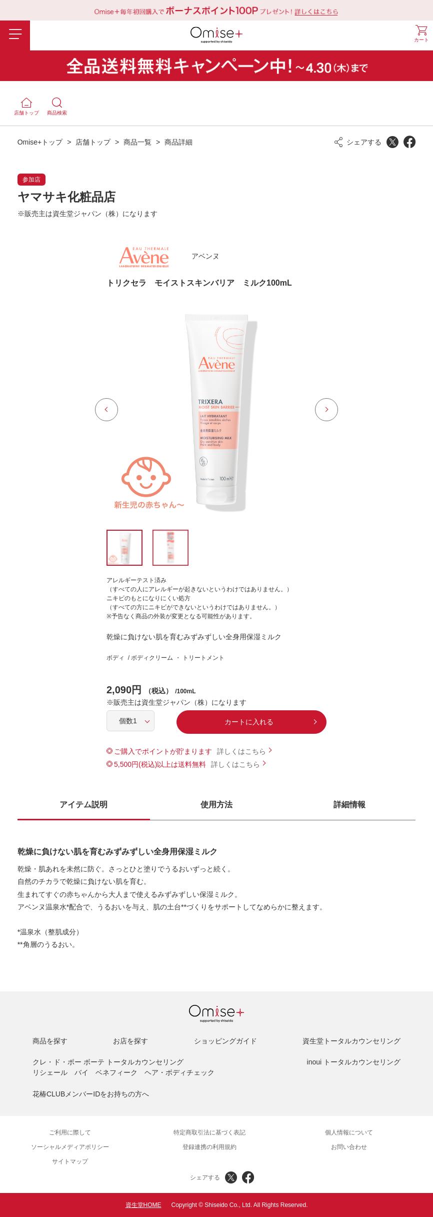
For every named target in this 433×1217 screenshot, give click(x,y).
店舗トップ (93, 142)
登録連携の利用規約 (209, 1146)
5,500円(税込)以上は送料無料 (160, 764)
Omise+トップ (40, 142)
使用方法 (216, 804)
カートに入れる (249, 722)
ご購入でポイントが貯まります (163, 751)
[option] (216, 410)
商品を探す (50, 1041)
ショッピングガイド (225, 1041)
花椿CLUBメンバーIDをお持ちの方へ (90, 1094)
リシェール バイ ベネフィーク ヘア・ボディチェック (123, 1072)
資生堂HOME (144, 1204)
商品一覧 (138, 142)
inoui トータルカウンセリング (353, 1062)
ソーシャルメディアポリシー (70, 1146)
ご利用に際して (70, 1132)
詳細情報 (350, 804)
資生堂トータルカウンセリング (351, 1041)
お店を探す (130, 1041)
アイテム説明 (84, 804)
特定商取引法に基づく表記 (210, 1132)
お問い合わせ (349, 1146)
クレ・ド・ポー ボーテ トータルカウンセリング (108, 1062)
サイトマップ (70, 1161)
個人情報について (349, 1132)
